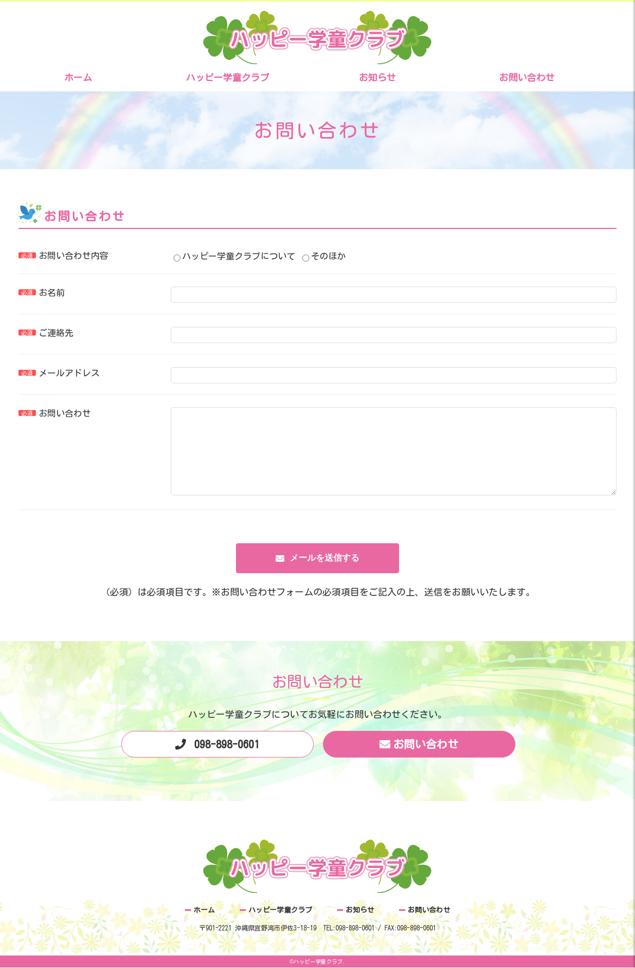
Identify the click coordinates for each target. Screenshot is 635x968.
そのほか (324, 256)
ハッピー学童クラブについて (234, 256)
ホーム (78, 77)
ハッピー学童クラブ (227, 77)
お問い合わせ (527, 77)
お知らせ (377, 77)
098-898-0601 (226, 760)
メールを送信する (324, 574)
